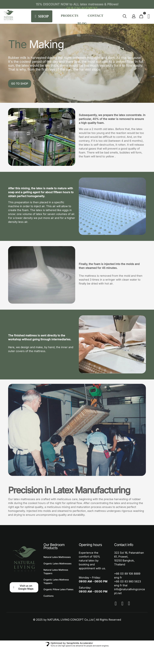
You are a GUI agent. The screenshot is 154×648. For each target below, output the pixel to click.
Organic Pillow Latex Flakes (58, 589)
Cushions (48, 595)
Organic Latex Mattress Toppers (56, 581)
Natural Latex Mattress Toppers (55, 571)
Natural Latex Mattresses (57, 557)
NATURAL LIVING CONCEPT (65, 619)
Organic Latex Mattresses (57, 563)
